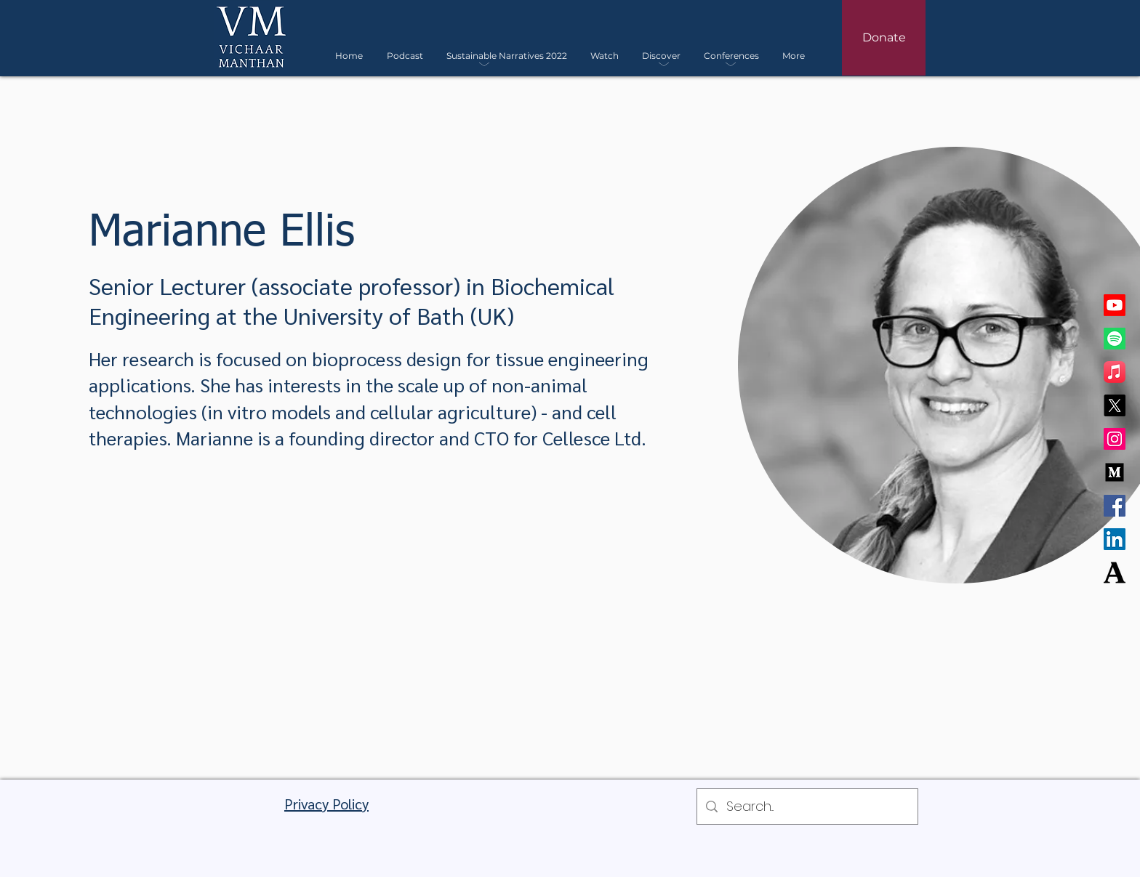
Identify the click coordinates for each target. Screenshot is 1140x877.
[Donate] (884, 38)
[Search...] (806, 806)
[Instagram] (1114, 439)
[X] (1114, 405)
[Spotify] (1114, 338)
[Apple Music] (1114, 372)
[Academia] (1114, 572)
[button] (507, 55)
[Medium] (1114, 472)
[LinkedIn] (1114, 539)
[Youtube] (1114, 305)
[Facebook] (1114, 506)
